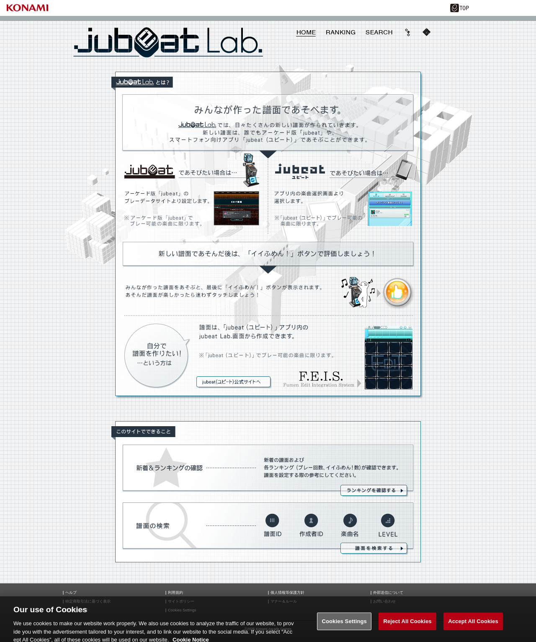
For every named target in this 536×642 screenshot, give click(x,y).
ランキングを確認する (374, 491)
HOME (306, 32)
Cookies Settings (344, 624)
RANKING (340, 32)
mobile (426, 32)
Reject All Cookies (407, 624)
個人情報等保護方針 (287, 593)
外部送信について (388, 593)
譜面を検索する (374, 549)
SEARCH (379, 32)
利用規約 (175, 593)
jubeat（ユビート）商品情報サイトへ (234, 382)
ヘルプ (71, 593)
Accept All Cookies (473, 624)
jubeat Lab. (168, 42)
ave (407, 32)
